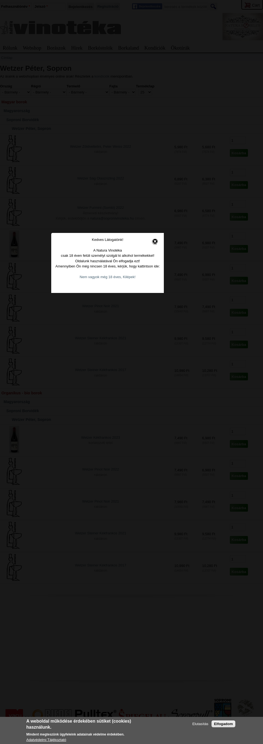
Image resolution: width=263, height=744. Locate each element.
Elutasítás (200, 724)
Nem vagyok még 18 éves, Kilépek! (127, 371)
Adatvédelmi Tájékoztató (46, 740)
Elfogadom (223, 724)
